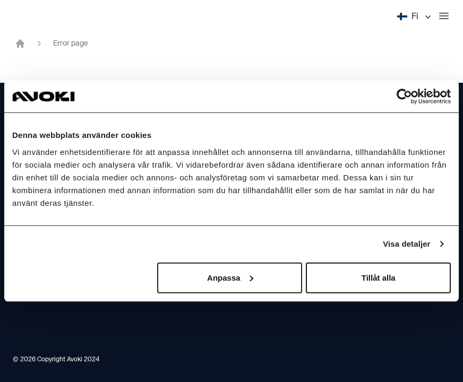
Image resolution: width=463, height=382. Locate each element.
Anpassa (230, 277)
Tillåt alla (379, 277)
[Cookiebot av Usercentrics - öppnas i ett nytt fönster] (404, 97)
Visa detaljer (406, 243)
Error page (70, 43)
